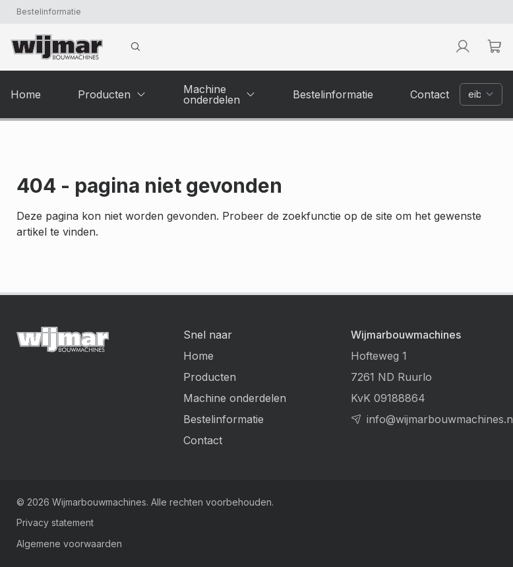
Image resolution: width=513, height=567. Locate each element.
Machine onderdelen (234, 398)
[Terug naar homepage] (57, 47)
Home (198, 355)
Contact (202, 440)
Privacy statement (55, 522)
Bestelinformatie (48, 12)
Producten (209, 377)
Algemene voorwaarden (69, 543)
